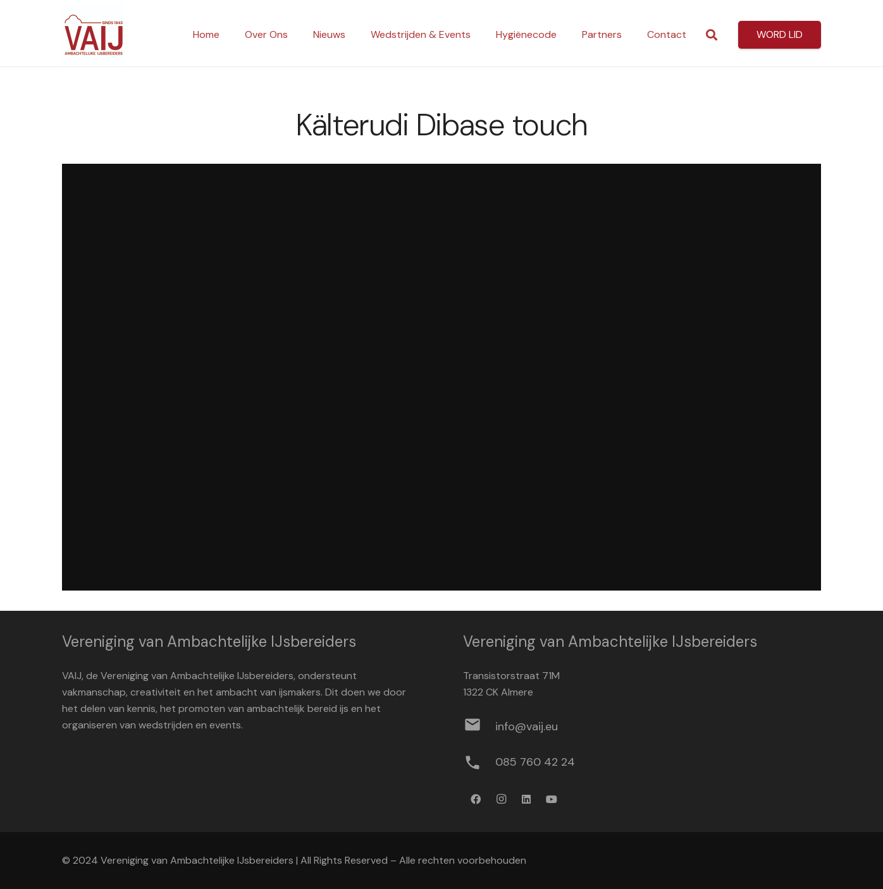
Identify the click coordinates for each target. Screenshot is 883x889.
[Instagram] (501, 799)
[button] (711, 35)
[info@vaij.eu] (479, 727)
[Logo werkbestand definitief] (93, 34)
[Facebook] (475, 799)
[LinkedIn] (526, 799)
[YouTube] (551, 799)
